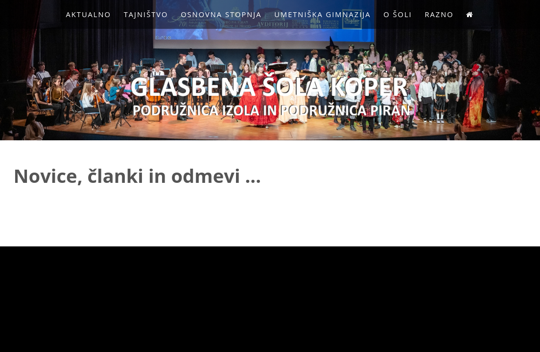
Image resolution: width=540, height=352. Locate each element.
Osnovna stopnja (221, 14)
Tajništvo (146, 14)
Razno (438, 14)
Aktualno (88, 14)
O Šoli (397, 14)
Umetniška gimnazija (322, 14)
